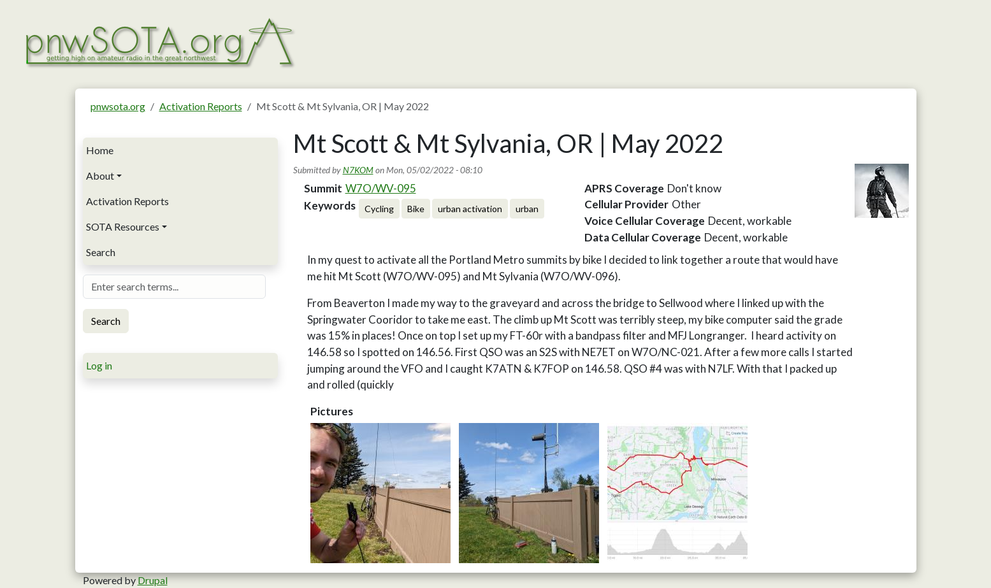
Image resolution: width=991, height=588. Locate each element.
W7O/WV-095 (380, 188)
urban (527, 208)
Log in (99, 365)
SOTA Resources (122, 226)
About (100, 175)
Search (100, 252)
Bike (415, 208)
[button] (380, 493)
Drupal (153, 580)
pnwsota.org (117, 106)
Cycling (379, 208)
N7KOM (358, 169)
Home (99, 150)
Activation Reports (200, 106)
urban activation (470, 208)
